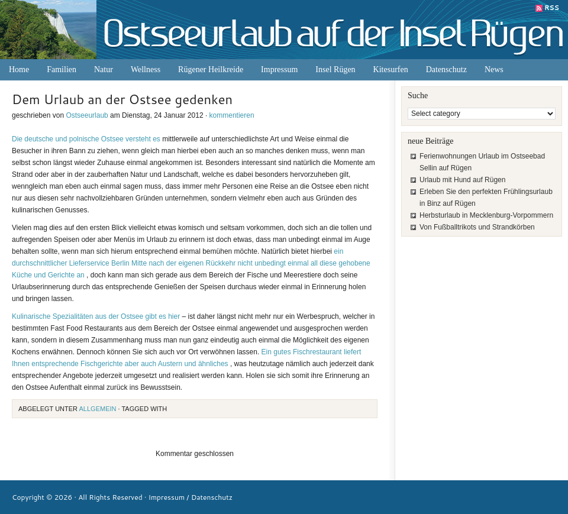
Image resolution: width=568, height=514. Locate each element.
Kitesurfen (390, 69)
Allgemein (98, 408)
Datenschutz (446, 69)
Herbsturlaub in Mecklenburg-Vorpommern (486, 215)
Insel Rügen (335, 69)
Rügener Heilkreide (210, 69)
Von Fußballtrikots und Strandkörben (477, 227)
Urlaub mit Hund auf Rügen (462, 180)
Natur (103, 69)
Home (19, 69)
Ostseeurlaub (87, 115)
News (494, 69)
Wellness (145, 69)
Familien (61, 69)
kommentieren (231, 115)
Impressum (279, 69)
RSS (551, 7)
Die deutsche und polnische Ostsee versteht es (86, 139)
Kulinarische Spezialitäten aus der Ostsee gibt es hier (97, 316)
